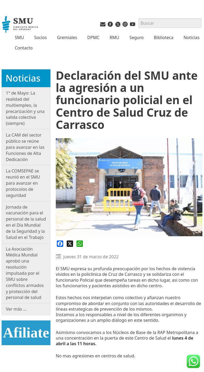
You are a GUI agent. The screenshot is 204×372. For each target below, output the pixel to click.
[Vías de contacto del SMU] (102, 25)
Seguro (136, 37)
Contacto (24, 48)
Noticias (191, 37)
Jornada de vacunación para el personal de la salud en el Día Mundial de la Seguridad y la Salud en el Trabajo (26, 222)
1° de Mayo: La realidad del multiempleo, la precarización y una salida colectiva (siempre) (25, 108)
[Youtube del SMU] (132, 25)
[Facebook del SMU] (110, 25)
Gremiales (67, 37)
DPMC (93, 37)
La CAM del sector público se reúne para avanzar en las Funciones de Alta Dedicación (25, 147)
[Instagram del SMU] (125, 25)
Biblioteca (163, 37)
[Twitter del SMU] (117, 25)
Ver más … (16, 309)
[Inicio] (20, 25)
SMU (19, 37)
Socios (40, 37)
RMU (114, 37)
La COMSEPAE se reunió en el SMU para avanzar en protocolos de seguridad (23, 183)
